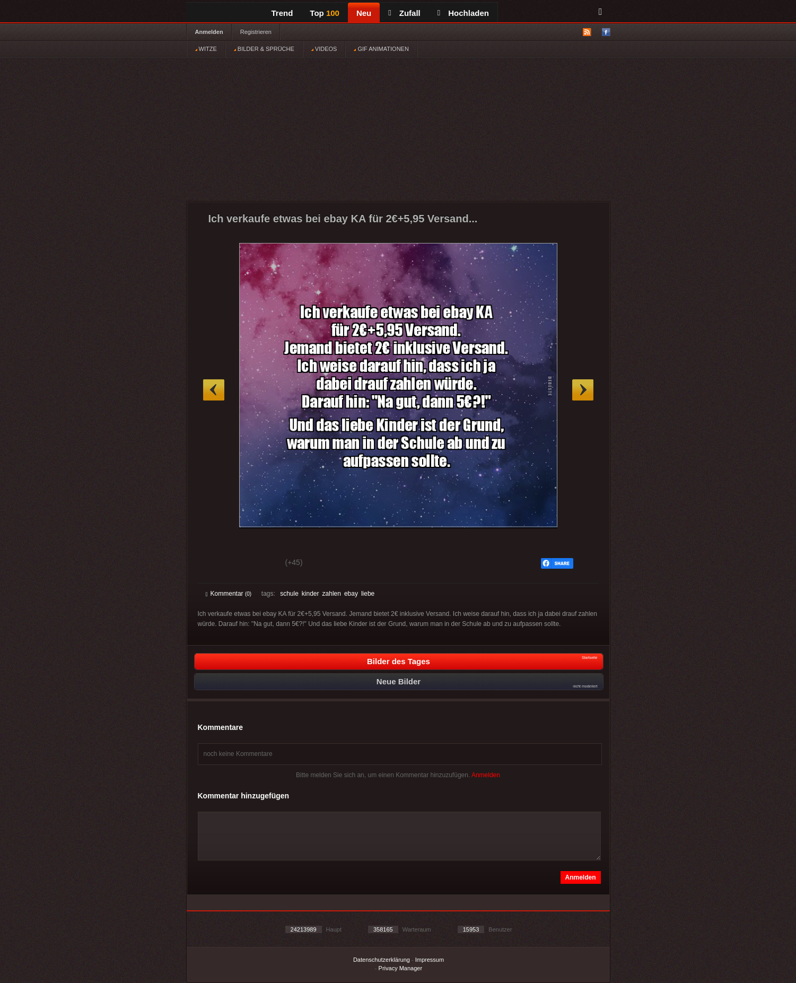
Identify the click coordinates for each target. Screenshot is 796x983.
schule (289, 593)
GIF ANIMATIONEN (381, 49)
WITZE (206, 49)
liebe (367, 593)
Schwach (257, 563)
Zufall (404, 13)
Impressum (429, 959)
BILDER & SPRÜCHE (264, 49)
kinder (310, 593)
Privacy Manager (401, 968)
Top (324, 13)
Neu (363, 13)
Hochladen (463, 13)
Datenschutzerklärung (381, 959)
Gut (218, 563)
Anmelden (209, 32)
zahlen (331, 593)
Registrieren (256, 32)
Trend (282, 13)
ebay (351, 593)
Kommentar (229, 593)
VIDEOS (324, 49)
